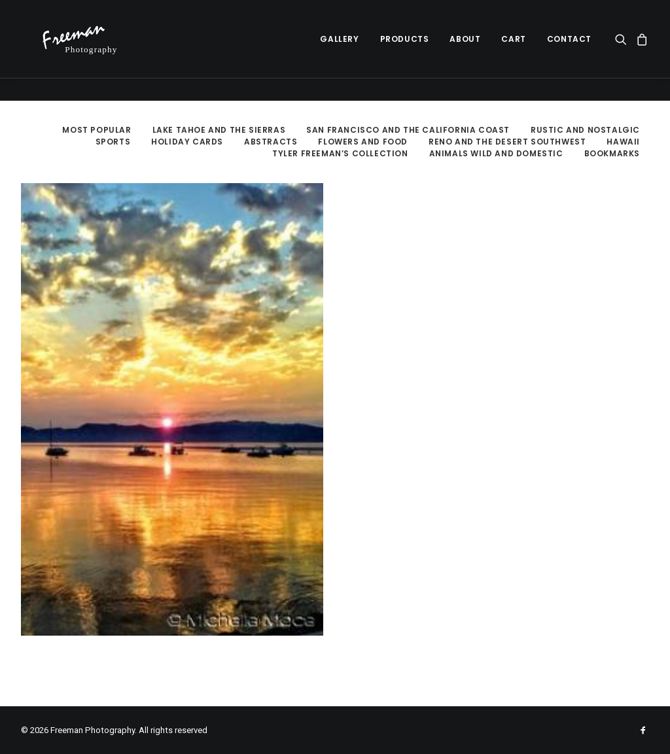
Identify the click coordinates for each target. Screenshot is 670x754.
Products (404, 50)
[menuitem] (339, 50)
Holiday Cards (187, 141)
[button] (623, 50)
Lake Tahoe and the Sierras (219, 129)
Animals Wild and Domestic (496, 153)
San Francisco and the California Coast (408, 129)
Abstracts (270, 141)
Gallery (339, 50)
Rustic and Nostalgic (585, 129)
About (465, 50)
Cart (513, 50)
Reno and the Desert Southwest (507, 141)
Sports (113, 141)
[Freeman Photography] (87, 50)
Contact (569, 50)
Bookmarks (612, 153)
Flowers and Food (363, 141)
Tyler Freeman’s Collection (340, 153)
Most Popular (96, 129)
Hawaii (623, 141)
